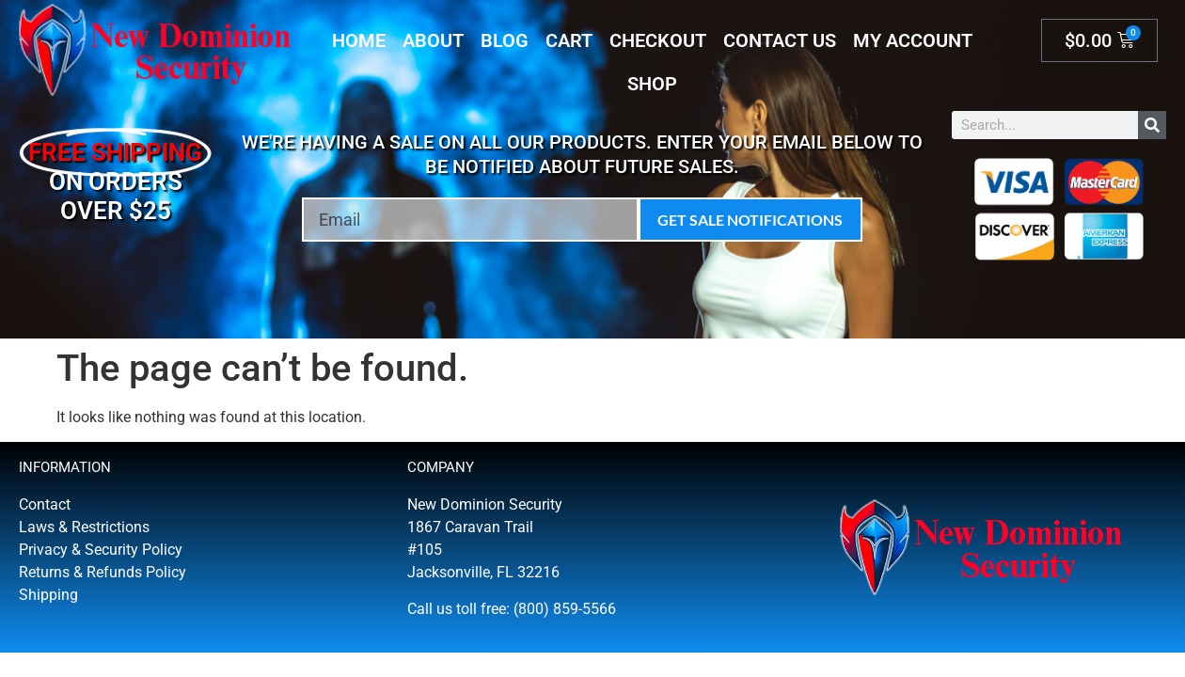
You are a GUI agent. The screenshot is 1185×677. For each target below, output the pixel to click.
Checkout (657, 40)
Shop (652, 83)
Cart (568, 40)
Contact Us (779, 40)
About (433, 40)
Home (359, 40)
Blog (505, 40)
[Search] (1152, 125)
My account (912, 40)
